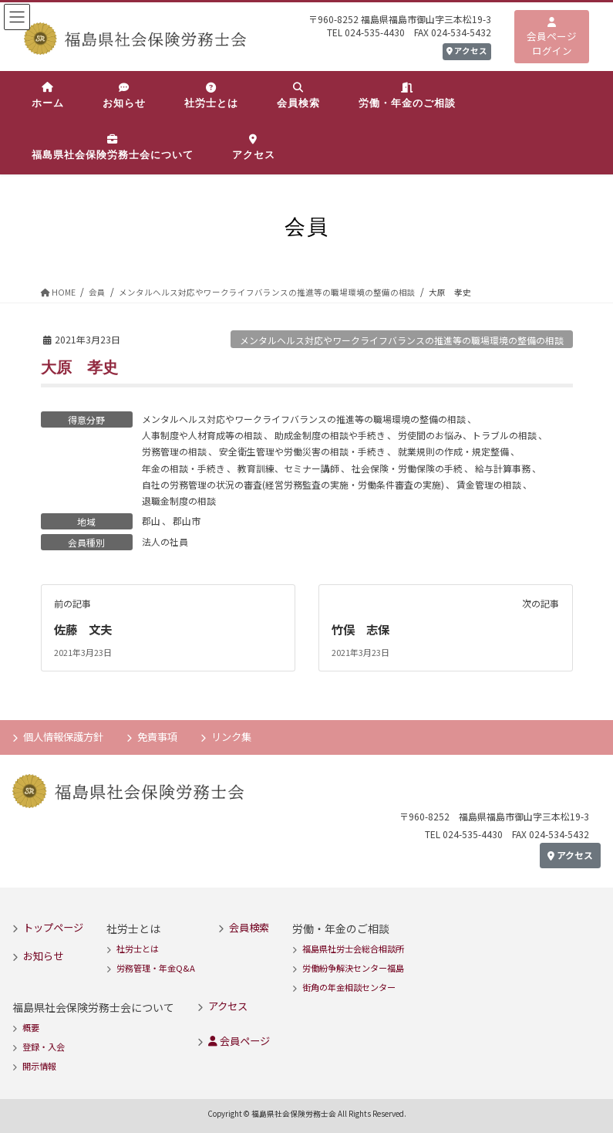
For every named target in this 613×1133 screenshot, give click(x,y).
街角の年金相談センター (349, 987)
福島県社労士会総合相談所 (353, 948)
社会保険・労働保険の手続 (407, 468)
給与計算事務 (502, 468)
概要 (30, 1027)
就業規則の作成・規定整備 (453, 451)
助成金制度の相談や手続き (330, 434)
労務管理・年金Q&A (155, 968)
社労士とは (137, 948)
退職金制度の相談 (179, 500)
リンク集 (231, 736)
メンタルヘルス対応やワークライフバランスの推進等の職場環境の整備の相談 (402, 340)
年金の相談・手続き (183, 468)
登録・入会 (43, 1046)
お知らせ (43, 955)
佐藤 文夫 (85, 629)
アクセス (466, 50)
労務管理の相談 (174, 451)
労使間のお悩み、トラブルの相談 (467, 434)
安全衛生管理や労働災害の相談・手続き (302, 451)
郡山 (151, 520)
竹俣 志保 (362, 629)
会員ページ (239, 1040)
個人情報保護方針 (63, 736)
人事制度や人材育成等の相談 (202, 434)
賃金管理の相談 (488, 484)
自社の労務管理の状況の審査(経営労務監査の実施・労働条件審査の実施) (293, 484)
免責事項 (157, 736)
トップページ (53, 927)
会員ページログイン (552, 38)
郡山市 (186, 520)
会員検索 (249, 927)
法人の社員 (165, 541)
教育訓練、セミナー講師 (288, 468)
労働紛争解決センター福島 (353, 968)
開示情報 (39, 1066)
